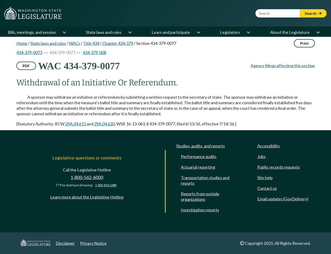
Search (313, 13)
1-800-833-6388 (105, 185)
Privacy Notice (93, 243)
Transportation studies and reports (205, 180)
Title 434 (91, 43)
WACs (74, 43)
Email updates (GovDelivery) (282, 198)
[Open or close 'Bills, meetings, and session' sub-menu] (64, 32)
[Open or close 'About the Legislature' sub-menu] (317, 32)
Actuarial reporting (198, 167)
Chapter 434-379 (117, 43)
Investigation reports (200, 209)
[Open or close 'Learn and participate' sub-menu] (198, 32)
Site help (265, 177)
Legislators (230, 32)
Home (21, 43)
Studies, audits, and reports (200, 145)
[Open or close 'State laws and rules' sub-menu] (129, 32)
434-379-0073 (29, 52)
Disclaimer (65, 243)
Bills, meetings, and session (32, 32)
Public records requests (278, 167)
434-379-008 (94, 52)
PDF (26, 66)
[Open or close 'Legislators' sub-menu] (248, 32)
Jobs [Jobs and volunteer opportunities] (261, 156)
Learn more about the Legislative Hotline (87, 196)
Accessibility (268, 145)
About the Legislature (290, 32)
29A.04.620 (104, 123)
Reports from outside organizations (200, 196)
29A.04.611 (75, 123)
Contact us (267, 188)
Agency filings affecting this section (283, 65)
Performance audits (199, 156)
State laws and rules (103, 32)
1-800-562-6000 (86, 177)
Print (304, 43)
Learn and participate (171, 32)
